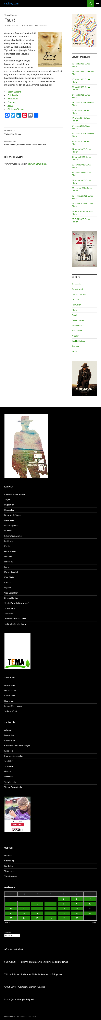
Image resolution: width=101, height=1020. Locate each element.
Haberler (8, 556)
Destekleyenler (11, 525)
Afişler (7, 499)
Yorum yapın (42, 25)
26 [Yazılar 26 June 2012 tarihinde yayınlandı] (24, 918)
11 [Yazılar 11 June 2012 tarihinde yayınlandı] (11, 908)
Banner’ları (9, 735)
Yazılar (74, 351)
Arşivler (7, 932)
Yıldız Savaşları (10, 782)
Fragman (12, 102)
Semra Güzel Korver (13, 706)
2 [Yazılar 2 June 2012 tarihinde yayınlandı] (76, 899)
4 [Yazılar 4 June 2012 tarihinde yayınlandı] (11, 904)
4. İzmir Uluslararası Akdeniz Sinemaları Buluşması (43, 961)
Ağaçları (7, 730)
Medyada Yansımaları (13, 756)
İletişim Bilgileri (26, 999)
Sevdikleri (8, 761)
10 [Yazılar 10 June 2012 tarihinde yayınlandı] (90, 904)
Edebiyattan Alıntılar (13, 536)
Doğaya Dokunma (80, 294)
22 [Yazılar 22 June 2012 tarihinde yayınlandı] (64, 913)
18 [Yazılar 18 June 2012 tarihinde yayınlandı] (11, 913)
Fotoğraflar (13, 95)
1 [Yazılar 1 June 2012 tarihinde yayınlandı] (63, 899)
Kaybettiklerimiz (11, 572)
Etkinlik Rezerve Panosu (14, 494)
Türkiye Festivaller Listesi (15, 618)
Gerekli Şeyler (78, 320)
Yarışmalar (8, 613)
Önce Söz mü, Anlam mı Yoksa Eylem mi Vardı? (33, 142)
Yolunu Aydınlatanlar (13, 787)
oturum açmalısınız (37, 163)
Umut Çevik (10, 986)
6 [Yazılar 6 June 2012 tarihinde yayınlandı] (37, 904)
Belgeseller (76, 284)
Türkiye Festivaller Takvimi (15, 624)
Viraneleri (8, 776)
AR (5, 949)
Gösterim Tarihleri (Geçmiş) (32, 986)
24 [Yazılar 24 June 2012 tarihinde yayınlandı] (90, 913)
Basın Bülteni (14, 91)
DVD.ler (75, 299)
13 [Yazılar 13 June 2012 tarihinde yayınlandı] (37, 908)
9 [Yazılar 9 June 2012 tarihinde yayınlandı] (76, 904)
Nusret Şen (9, 701)
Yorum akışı (9, 871)
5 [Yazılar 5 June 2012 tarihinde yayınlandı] (24, 904)
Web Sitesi (13, 98)
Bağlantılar (9, 504)
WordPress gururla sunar (26, 1016)
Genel (74, 315)
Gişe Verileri (77, 325)
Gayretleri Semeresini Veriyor (17, 745)
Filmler (75, 310)
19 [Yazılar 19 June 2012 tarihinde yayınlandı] (24, 913)
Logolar (7, 587)
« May (7, 922)
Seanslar (75, 346)
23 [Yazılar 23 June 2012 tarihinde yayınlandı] (77, 913)
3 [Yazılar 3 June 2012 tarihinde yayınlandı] (90, 899)
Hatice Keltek (10, 690)
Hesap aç (8, 855)
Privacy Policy (9, 1016)
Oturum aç (9, 860)
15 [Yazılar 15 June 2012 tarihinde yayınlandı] (64, 908)
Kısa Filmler (77, 330)
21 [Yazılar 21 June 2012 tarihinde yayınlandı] (50, 913)
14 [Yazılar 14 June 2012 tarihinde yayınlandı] (50, 908)
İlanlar (7, 567)
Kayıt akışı (8, 866)
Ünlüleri (7, 771)
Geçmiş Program (10, 15)
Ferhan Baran (10, 685)
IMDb (10, 105)
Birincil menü (97, 3)
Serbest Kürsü (10, 711)
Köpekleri (8, 750)
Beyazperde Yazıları (12, 515)
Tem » (93, 922)
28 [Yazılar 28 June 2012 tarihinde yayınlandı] (50, 918)
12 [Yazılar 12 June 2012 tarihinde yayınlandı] (24, 908)
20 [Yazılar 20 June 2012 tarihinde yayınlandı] (37, 913)
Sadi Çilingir (28, 25)
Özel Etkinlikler (78, 341)
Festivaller (76, 304)
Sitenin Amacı (10, 608)
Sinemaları (8, 766)
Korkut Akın (9, 695)
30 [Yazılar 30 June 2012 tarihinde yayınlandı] (77, 918)
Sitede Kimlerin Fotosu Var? (16, 603)
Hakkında (8, 561)
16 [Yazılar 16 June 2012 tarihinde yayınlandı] (77, 908)
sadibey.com (11, 3)
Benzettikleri (77, 289)
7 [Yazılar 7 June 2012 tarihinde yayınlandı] (50, 904)
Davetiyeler (9, 520)
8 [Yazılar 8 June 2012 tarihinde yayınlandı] (63, 904)
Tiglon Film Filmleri (33, 132)
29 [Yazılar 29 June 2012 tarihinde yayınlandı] (64, 918)
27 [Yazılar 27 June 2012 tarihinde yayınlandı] (37, 918)
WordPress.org (10, 876)
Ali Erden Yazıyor (16, 108)
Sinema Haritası (11, 598)
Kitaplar (75, 336)
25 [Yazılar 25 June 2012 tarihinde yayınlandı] (11, 918)
